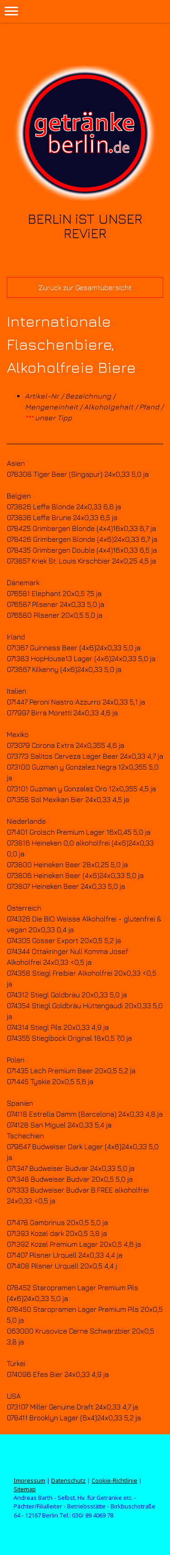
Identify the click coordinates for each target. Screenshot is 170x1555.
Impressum (29, 1480)
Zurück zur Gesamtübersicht (85, 287)
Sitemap (25, 1489)
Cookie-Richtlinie (114, 1480)
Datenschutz (68, 1480)
